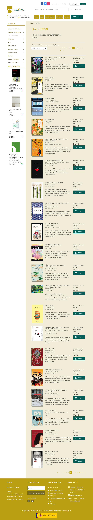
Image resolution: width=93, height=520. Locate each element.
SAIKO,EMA (48, 121)
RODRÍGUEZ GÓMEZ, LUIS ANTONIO (54, 330)
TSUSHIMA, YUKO (49, 225)
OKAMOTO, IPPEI (49, 246)
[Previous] (60, 48)
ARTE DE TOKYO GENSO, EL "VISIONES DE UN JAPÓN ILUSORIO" (57, 286)
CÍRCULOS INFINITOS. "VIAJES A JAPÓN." (55, 265)
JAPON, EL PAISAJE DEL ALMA (54, 160)
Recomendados (49, 17)
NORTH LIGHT (50, 98)
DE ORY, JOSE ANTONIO (51, 393)
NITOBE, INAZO (53, 164)
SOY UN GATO (49, 349)
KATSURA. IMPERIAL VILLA (15, 110)
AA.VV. (46, 412)
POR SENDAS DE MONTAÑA (54, 182)
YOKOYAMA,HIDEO (50, 100)
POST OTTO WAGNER (16, 131)
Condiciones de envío (55, 490)
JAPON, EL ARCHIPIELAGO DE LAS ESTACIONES (56, 390)
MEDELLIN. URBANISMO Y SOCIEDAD (13, 85)
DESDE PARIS (49, 77)
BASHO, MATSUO (49, 184)
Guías (41, 17)
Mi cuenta (52, 504)
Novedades (59, 17)
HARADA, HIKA (49, 432)
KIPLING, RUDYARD (50, 162)
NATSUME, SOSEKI (49, 350)
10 (82, 48)
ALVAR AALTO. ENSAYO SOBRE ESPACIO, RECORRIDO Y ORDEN (16, 156)
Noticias (67, 17)
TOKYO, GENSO (49, 289)
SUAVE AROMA (50, 119)
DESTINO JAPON (50, 410)
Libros (36, 17)
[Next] (63, 50)
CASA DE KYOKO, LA (51, 451)
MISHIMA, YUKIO (49, 453)
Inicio (31, 23)
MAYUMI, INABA (49, 142)
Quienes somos (53, 487)
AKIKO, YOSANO (49, 79)
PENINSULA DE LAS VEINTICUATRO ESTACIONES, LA (56, 140)
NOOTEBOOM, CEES (50, 268)
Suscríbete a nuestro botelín (36, 493)
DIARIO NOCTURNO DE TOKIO (55, 58)
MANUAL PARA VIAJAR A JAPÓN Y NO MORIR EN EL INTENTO (57, 327)
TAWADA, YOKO (49, 307)
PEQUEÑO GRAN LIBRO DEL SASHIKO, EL (57, 203)
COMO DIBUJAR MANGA (53, 245)
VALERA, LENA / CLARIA (51, 59)
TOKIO (35, 37)
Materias (52, 495)
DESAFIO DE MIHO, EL (52, 430)
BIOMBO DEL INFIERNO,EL (53, 370)
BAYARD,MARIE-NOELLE (51, 206)
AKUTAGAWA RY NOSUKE (51, 371)
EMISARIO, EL (49, 305)
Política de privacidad (55, 493)
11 (60, 50)
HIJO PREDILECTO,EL (52, 224)
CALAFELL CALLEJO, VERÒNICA (57, 412)
